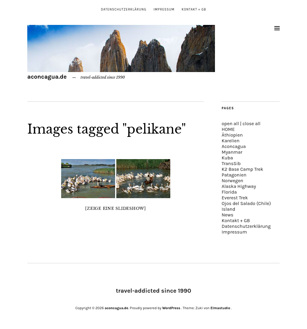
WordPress (171, 308)
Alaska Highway (239, 186)
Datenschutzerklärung (123, 9)
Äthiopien (232, 135)
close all (252, 123)
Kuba (227, 158)
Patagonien (234, 175)
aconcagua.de (47, 76)
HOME (228, 129)
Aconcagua (234, 146)
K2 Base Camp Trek (242, 169)
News (227, 215)
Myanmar (232, 152)
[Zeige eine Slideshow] (115, 208)
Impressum (164, 9)
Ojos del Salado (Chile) (246, 203)
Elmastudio (220, 308)
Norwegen (232, 180)
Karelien (231, 140)
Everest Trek (235, 198)
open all (230, 123)
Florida (229, 192)
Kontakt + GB (194, 9)
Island (228, 209)
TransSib (231, 163)
